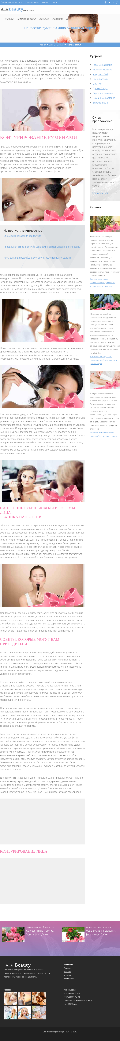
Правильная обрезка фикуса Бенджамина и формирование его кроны (42, 246)
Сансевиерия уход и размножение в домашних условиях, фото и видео (102, 282)
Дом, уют (98, 83)
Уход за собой (100, 74)
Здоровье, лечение (103, 93)
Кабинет (67, 972)
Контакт (67, 975)
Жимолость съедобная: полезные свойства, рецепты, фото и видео (103, 360)
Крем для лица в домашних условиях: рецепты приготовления (38, 257)
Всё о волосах (100, 79)
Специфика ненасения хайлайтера (22, 235)
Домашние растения (104, 98)
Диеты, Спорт (100, 88)
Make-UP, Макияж (102, 69)
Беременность (101, 102)
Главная (67, 968)
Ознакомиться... (101, 193)
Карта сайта (69, 979)
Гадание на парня (102, 64)
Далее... (45, 934)
